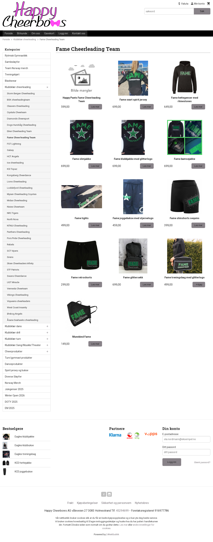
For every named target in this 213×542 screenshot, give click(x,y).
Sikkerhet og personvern (116, 503)
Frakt (70, 503)
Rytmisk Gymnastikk (16, 55)
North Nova (12, 219)
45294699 (122, 511)
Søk (202, 11)
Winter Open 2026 (15, 395)
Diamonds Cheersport (18, 118)
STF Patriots (13, 269)
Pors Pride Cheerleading (19, 238)
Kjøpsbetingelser (87, 503)
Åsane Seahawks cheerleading (22, 320)
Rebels (10, 244)
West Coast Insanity (17, 307)
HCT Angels (13, 156)
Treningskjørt (12, 74)
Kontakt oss (78, 33)
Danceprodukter (14, 364)
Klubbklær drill (12, 332)
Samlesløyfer (12, 61)
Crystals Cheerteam (16, 112)
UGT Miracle (13, 282)
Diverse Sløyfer (13, 376)
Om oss (36, 33)
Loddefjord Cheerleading (19, 188)
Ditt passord (169, 447)
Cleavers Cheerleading (18, 106)
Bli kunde (22, 33)
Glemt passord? (202, 462)
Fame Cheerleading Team (21, 137)
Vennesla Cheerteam (17, 288)
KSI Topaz (12, 169)
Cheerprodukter (13, 351)
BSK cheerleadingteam (18, 99)
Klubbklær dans (13, 326)
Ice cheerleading (15, 162)
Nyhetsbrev (142, 503)
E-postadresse (170, 434)
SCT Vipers (12, 250)
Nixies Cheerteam (16, 206)
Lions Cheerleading (16, 181)
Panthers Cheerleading (18, 232)
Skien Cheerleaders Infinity (20, 263)
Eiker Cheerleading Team (19, 131)
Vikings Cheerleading (17, 295)
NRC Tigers (12, 213)
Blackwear (10, 80)
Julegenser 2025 (14, 389)
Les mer (124, 525)
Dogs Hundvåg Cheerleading (21, 125)
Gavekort (49, 33)
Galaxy (10, 150)
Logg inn (63, 33)
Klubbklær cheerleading (18, 87)
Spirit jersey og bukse (16, 370)
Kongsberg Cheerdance (19, 175)
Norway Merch (13, 382)
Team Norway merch (16, 68)
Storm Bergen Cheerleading (21, 93)
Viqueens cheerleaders (18, 301)
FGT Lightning (14, 143)
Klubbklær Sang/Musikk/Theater (23, 345)
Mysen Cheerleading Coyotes (21, 194)
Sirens (10, 257)
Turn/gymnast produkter (18, 357)
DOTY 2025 (11, 401)
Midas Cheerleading (17, 200)
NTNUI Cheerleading (17, 225)
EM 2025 (10, 408)
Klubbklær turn (13, 338)
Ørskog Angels (14, 313)
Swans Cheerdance (16, 276)
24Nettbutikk (112, 535)
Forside (9, 33)
